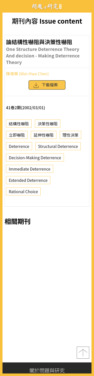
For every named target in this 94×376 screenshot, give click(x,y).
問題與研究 (47, 6)
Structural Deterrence (58, 147)
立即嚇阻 (17, 136)
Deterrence (19, 147)
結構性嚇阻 (19, 125)
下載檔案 (45, 87)
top (83, 353)
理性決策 (70, 136)
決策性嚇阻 (48, 125)
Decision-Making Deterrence (35, 159)
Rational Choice (23, 193)
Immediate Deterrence (29, 170)
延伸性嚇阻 (44, 136)
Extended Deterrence (28, 181)
